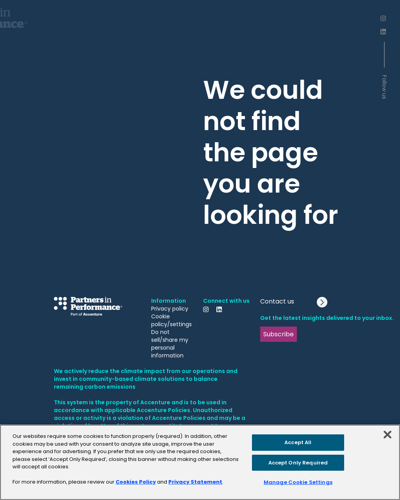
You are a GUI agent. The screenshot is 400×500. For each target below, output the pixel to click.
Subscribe (278, 334)
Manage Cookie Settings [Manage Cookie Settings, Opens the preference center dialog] (298, 482)
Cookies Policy (136, 482)
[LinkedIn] (384, 31)
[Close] (387, 434)
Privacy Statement (195, 482)
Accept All (297, 442)
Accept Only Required (298, 462)
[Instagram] (384, 18)
